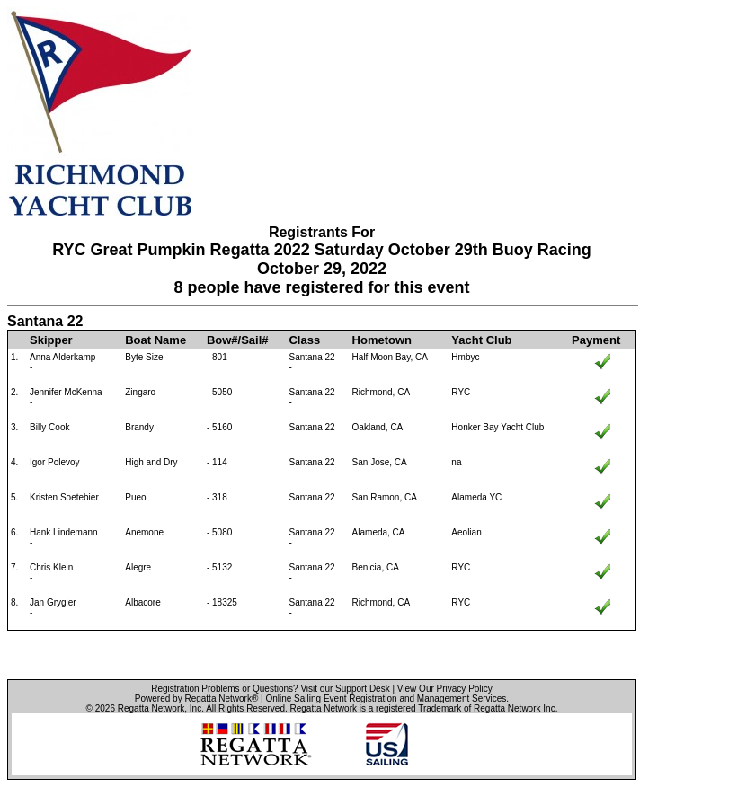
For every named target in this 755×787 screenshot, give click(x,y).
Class (304, 340)
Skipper (51, 340)
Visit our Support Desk (344, 689)
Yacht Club (481, 340)
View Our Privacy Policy (445, 689)
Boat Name (155, 340)
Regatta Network (151, 708)
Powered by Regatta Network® (196, 698)
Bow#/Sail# (238, 340)
